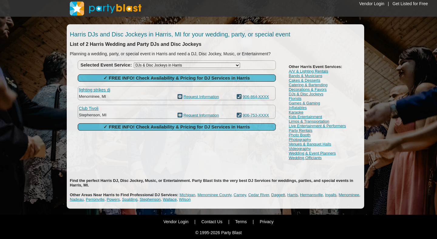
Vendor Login (371, 3)
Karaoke (296, 112)
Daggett (278, 195)
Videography (300, 148)
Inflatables (298, 107)
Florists (295, 98)
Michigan (187, 195)
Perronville (95, 199)
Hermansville (311, 195)
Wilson (185, 199)
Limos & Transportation (309, 121)
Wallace (170, 199)
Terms (241, 221)
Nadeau (77, 199)
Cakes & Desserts (304, 80)
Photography (300, 139)
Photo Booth (299, 135)
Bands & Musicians (305, 75)
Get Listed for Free (410, 3)
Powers (113, 199)
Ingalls (331, 195)
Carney (240, 195)
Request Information (201, 96)
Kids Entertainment (305, 116)
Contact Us (211, 221)
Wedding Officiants (305, 157)
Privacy (267, 221)
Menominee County (215, 195)
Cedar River (258, 195)
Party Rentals (300, 130)
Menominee (349, 195)
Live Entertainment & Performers (317, 126)
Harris (292, 195)
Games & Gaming (304, 103)
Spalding (129, 199)
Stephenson (150, 199)
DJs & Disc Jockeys (306, 94)
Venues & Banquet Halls (310, 144)
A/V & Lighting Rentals (308, 71)
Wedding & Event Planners (312, 153)
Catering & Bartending (308, 85)
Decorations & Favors (308, 89)
